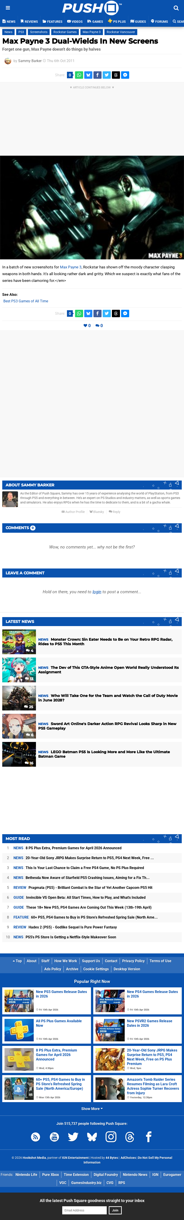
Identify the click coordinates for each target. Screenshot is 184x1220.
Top (17, 961)
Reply (114, 512)
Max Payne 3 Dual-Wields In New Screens (80, 41)
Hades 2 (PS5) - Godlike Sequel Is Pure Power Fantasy (65, 927)
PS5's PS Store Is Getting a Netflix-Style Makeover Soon (64, 937)
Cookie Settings (96, 969)
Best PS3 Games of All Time (25, 301)
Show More (92, 1109)
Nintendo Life (26, 1175)
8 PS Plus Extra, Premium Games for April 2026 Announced (67, 848)
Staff (45, 961)
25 (28, 707)
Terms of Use (160, 961)
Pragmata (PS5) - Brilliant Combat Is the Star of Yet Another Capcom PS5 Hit (82, 887)
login (97, 591)
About (31, 961)
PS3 (21, 32)
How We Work (65, 961)
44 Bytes (112, 1158)
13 (29, 679)
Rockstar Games (65, 32)
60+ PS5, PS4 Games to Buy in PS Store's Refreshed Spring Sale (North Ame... (85, 917)
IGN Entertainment (75, 1158)
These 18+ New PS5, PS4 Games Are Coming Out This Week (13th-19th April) (82, 907)
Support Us (91, 961)
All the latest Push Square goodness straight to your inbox (92, 1200)
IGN (155, 1175)
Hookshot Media (34, 1158)
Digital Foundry (106, 1175)
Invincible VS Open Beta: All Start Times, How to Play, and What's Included (79, 897)
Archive (72, 969)
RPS (121, 1183)
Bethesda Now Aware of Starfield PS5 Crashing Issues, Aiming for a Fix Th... (81, 878)
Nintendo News (135, 1175)
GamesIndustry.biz (86, 1183)
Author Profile (73, 512)
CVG (109, 1183)
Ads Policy (52, 969)
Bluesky (96, 512)
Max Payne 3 (92, 32)
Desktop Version (127, 969)
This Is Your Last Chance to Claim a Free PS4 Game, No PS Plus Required (78, 868)
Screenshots (38, 32)
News (8, 32)
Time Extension (76, 1175)
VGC (62, 1183)
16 (29, 763)
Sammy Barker (30, 61)
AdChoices (128, 1158)
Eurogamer (172, 1175)
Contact (111, 961)
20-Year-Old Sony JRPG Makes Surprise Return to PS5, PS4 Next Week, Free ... (83, 858)
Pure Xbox (50, 1175)
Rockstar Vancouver (121, 32)
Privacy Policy (133, 961)
